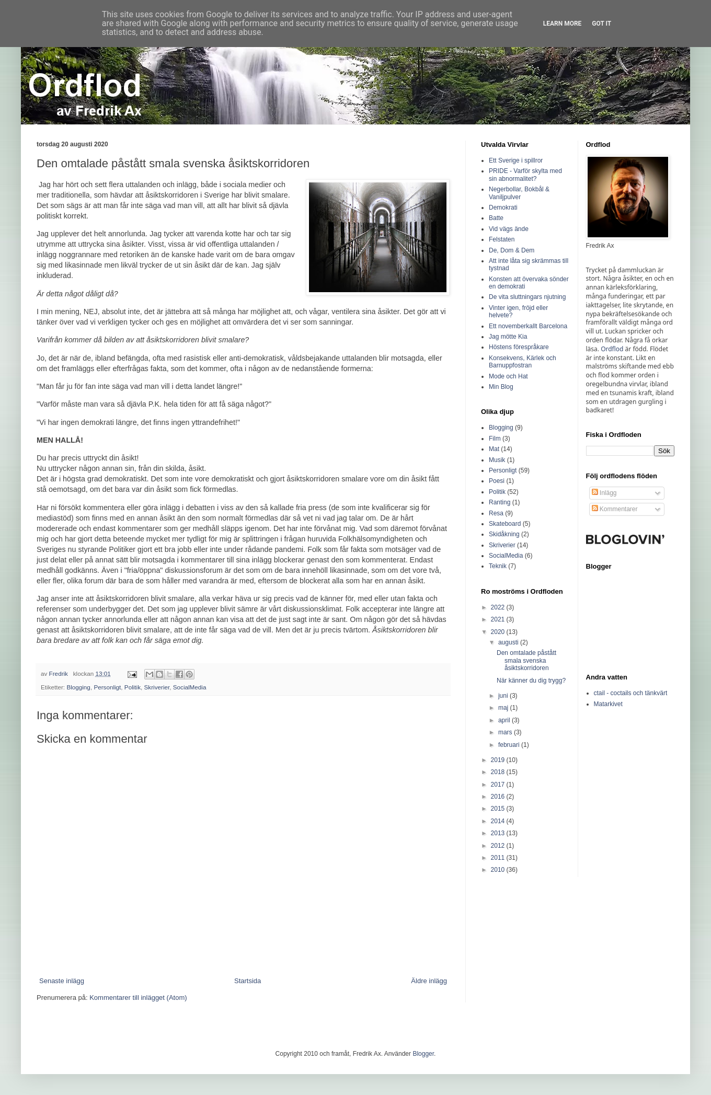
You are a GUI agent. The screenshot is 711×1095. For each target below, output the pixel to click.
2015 (499, 808)
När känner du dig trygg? (531, 680)
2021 (499, 619)
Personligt (107, 687)
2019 (499, 760)
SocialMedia (190, 687)
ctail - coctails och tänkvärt (631, 693)
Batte (496, 218)
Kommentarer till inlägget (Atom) (138, 997)
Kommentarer (615, 509)
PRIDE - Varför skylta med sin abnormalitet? (525, 174)
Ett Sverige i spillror (516, 160)
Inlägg (604, 493)
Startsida (247, 981)
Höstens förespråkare (519, 347)
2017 (499, 784)
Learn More (562, 23)
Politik (132, 687)
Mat (494, 449)
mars (506, 732)
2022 (499, 607)
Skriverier (157, 687)
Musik (497, 460)
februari (509, 744)
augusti (509, 642)
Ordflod (612, 348)
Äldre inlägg (429, 981)
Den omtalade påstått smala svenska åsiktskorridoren (526, 660)
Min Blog (501, 386)
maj (504, 707)
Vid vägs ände (509, 229)
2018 (499, 772)
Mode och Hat (508, 376)
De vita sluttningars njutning (527, 297)
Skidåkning (504, 534)
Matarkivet (608, 704)
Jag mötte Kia (508, 336)
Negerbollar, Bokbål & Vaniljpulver (519, 193)
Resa (496, 513)
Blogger (423, 1053)
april (505, 720)
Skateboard (505, 523)
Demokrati (503, 207)
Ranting (499, 502)
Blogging (78, 687)
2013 (499, 833)
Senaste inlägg (61, 981)
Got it (601, 23)
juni (504, 695)
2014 (499, 821)
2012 (499, 845)
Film (495, 438)
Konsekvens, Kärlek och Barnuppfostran (522, 361)
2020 (499, 632)
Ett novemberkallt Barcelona (528, 326)
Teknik (498, 566)
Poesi (496, 481)
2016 (499, 796)
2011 (499, 857)
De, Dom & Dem (511, 250)
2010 (499, 869)
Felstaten (501, 239)
